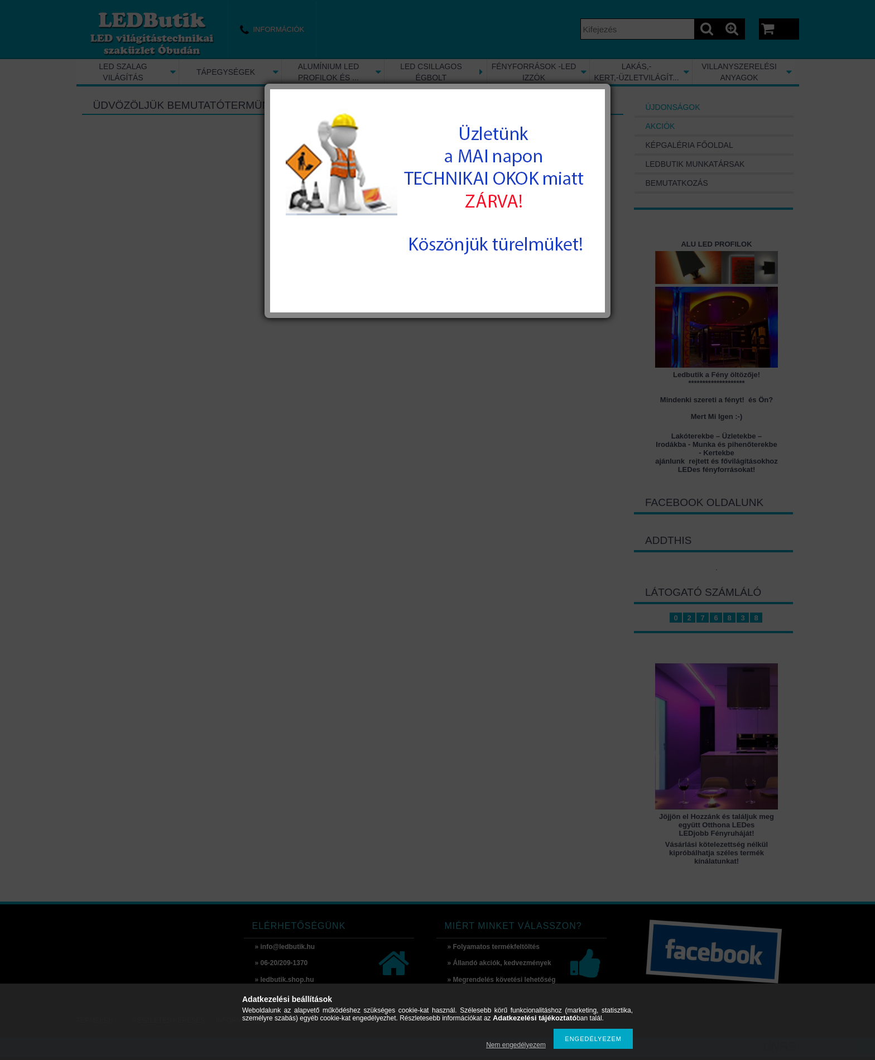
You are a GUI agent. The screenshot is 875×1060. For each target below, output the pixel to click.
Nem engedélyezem (516, 1045)
